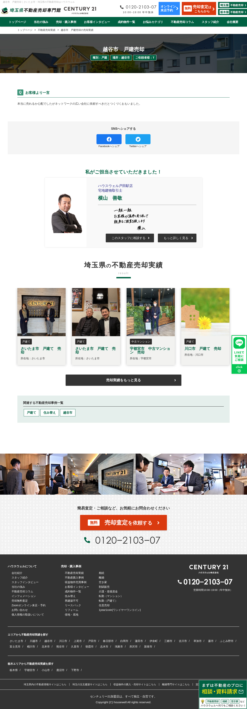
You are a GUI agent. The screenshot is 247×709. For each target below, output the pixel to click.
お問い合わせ (20, 609)
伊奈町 (154, 640)
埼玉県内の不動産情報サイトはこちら (45, 684)
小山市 (46, 670)
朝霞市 (89, 646)
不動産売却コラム (182, 22)
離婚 (101, 577)
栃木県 (14, 670)
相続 (101, 572)
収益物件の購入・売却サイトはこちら (134, 684)
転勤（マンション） (111, 596)
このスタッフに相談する (128, 238)
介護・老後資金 (108, 591)
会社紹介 (17, 572)
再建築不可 (71, 600)
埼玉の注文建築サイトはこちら (89, 684)
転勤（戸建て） (108, 600)
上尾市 (78, 640)
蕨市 (211, 640)
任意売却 (104, 605)
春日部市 (108, 640)
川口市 (63, 640)
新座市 (148, 646)
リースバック (73, 605)
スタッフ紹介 (210, 22)
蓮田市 (139, 640)
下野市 (75, 670)
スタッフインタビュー (25, 582)
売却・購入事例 (66, 22)
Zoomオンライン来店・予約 (29, 605)
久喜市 (75, 646)
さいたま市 (16, 640)
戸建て (31, 412)
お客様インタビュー (97, 22)
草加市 (198, 640)
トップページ (17, 22)
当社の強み (41, 22)
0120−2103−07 (127, 540)
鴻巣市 (119, 646)
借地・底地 (71, 614)
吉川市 (183, 640)
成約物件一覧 (126, 22)
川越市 (34, 640)
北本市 (46, 646)
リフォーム (71, 609)
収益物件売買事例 (75, 582)
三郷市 (168, 640)
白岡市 (124, 640)
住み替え (49, 412)
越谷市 (67, 412)
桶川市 (31, 646)
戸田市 (92, 640)
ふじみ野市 (226, 640)
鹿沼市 (60, 670)
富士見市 (15, 646)
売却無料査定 (20, 600)
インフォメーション (24, 596)
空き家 (103, 582)
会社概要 (232, 22)
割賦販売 (104, 586)
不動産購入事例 (74, 577)
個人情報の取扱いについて (28, 614)
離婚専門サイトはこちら (176, 684)
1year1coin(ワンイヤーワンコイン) (120, 609)
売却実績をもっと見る (123, 380)
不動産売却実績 (74, 572)
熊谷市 (60, 646)
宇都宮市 (29, 670)
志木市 (104, 646)
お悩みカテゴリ (153, 22)
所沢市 (133, 646)
